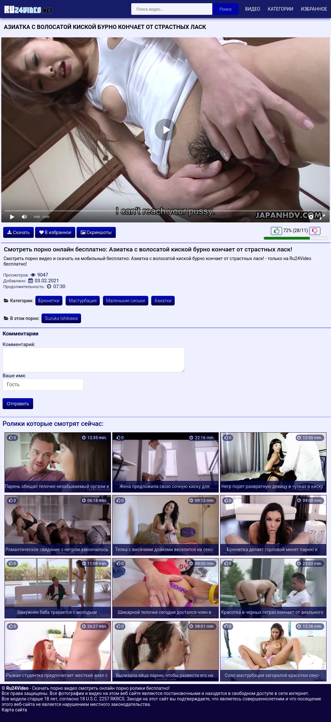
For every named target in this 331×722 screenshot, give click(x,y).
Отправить (18, 403)
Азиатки (162, 300)
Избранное (314, 9)
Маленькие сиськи (125, 300)
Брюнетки (49, 300)
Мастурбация (83, 300)
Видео (252, 9)
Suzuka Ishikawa (61, 318)
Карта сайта (14, 709)
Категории (280, 9)
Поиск (226, 9)
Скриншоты (96, 232)
